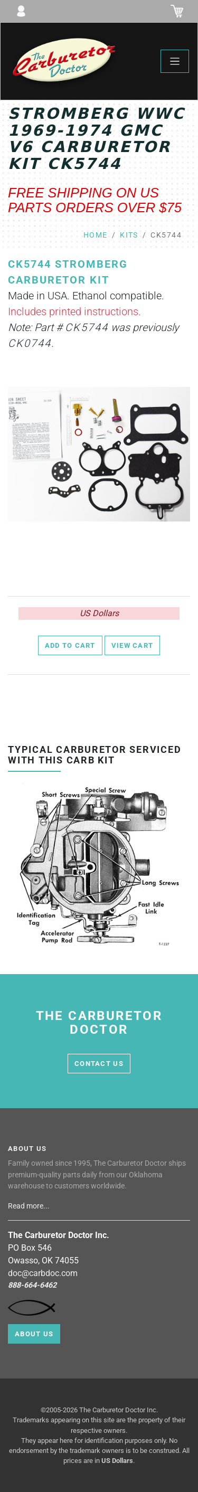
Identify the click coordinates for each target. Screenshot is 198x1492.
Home (95, 235)
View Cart (132, 645)
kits (129, 235)
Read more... (29, 1206)
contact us (99, 1064)
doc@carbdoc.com (43, 1273)
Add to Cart (70, 645)
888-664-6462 (32, 1285)
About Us (34, 1334)
